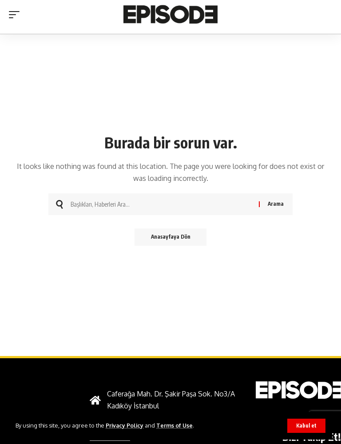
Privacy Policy (125, 425)
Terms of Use (176, 425)
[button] (306, 426)
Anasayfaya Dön (170, 237)
